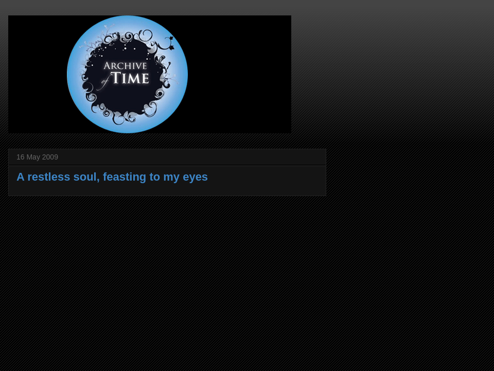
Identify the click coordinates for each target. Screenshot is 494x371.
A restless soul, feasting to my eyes (112, 176)
